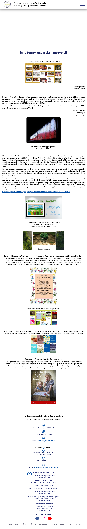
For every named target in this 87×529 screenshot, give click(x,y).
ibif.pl (79, 524)
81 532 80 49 (48, 434)
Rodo (27, 524)
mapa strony (14, 524)
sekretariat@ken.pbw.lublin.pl (46, 441)
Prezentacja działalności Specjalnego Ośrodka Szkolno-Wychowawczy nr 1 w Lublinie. (36, 192)
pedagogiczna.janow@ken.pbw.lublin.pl (46, 467)
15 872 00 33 (46, 461)
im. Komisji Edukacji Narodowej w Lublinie (30, 4)
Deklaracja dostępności (42, 524)
